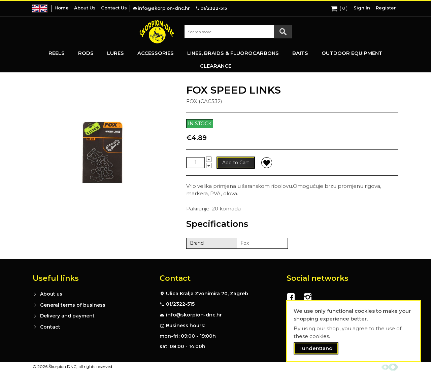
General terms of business (72, 305)
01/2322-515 (180, 304)
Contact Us (114, 7)
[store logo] (156, 31)
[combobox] (238, 31)
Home (62, 7)
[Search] (283, 31)
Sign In (362, 7)
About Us (85, 7)
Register (386, 7)
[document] (353, 330)
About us (51, 294)
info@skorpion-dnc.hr (194, 315)
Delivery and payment (67, 316)
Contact (50, 327)
